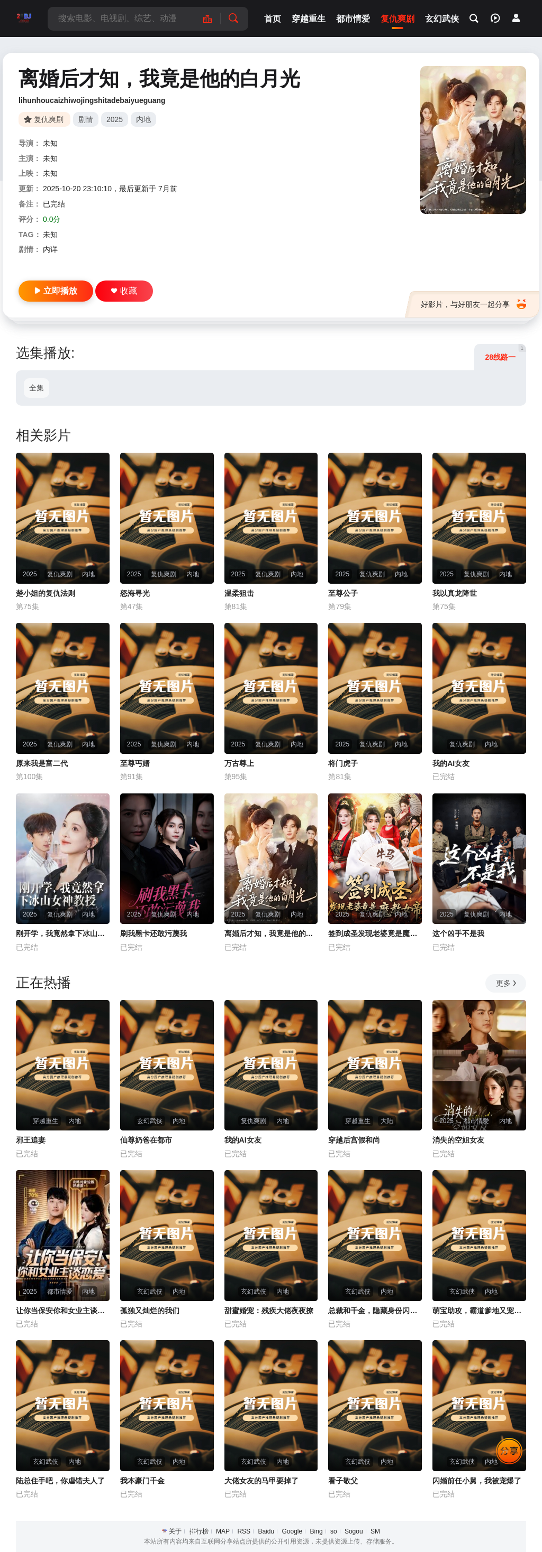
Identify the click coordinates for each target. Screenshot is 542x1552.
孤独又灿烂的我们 (149, 1310)
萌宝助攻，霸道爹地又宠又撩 (479, 1310)
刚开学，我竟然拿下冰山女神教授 (63, 933)
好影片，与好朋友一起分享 (473, 304)
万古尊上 (239, 763)
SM (375, 1531)
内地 (143, 119)
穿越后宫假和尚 (354, 1140)
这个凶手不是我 (458, 933)
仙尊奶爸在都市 (146, 1140)
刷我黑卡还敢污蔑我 (153, 933)
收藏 (124, 290)
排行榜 (199, 1531)
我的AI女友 (450, 763)
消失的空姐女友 (458, 1140)
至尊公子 (343, 593)
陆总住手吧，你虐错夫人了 (60, 1480)
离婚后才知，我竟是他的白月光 (271, 933)
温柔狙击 (239, 593)
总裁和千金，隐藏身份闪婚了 (375, 1310)
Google (292, 1531)
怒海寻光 (135, 593)
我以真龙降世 (454, 593)
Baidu (266, 1531)
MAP (223, 1531)
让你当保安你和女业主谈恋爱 (63, 1310)
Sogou (354, 1531)
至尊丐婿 (135, 763)
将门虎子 (343, 763)
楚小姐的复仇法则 (45, 593)
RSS (243, 1531)
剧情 (85, 119)
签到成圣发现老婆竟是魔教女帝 (375, 933)
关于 (175, 1531)
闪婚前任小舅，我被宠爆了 (476, 1480)
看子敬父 (343, 1480)
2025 (114, 119)
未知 (50, 143)
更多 (507, 983)
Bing (316, 1531)
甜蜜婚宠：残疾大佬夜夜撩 (268, 1310)
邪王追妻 (31, 1140)
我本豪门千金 (142, 1480)
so (333, 1531)
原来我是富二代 (42, 763)
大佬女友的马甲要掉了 (261, 1480)
